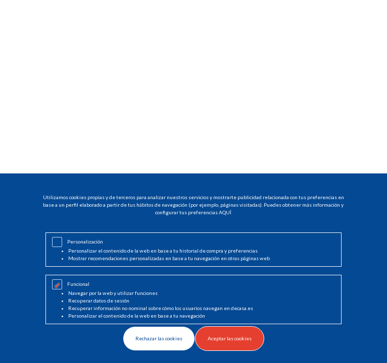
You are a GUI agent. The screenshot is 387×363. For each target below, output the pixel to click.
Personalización (85, 241)
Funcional (78, 284)
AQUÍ (225, 212)
